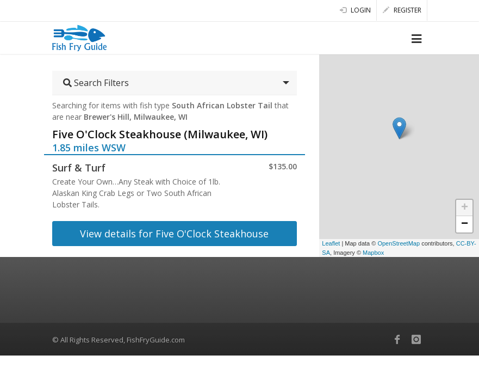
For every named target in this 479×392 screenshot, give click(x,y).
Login (355, 10)
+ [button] (464, 208)
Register (402, 10)
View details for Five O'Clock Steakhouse (174, 233)
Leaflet (331, 243)
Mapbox (373, 252)
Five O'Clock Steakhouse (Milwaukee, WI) (160, 134)
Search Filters (96, 83)
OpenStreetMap (398, 243)
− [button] (464, 224)
